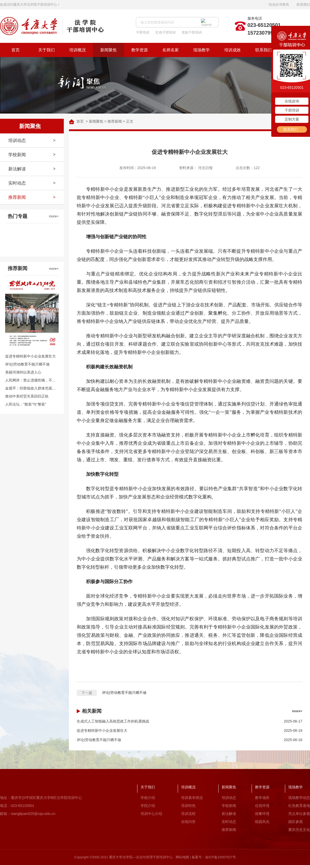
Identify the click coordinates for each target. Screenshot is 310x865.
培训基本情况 (192, 798)
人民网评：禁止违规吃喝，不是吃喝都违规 (32, 380)
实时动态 (17, 183)
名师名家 (170, 50)
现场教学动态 (299, 798)
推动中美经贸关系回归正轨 (27, 396)
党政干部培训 (192, 32)
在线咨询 (292, 101)
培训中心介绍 (151, 814)
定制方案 (292, 119)
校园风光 (262, 822)
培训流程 (188, 814)
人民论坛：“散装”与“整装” (25, 404)
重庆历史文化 (299, 830)
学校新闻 (17, 154)
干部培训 (142, 32)
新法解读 (17, 168)
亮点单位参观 (299, 814)
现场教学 (201, 50)
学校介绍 (148, 798)
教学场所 (262, 798)
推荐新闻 (17, 197)
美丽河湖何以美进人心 (23, 372)
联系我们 (303, 4)
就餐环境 (262, 814)
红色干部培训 (166, 32)
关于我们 (46, 50)
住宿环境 (262, 806)
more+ (54, 216)
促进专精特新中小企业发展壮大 (30, 356)
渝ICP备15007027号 (220, 857)
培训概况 (77, 50)
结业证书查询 (279, 4)
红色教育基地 (299, 806)
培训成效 (232, 50)
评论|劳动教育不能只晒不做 (27, 364)
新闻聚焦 (108, 50)
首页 (15, 50)
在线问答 (188, 822)
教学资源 (139, 50)
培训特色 (188, 806)
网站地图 (182, 857)
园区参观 (295, 822)
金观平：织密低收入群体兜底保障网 (32, 388)
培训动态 (17, 140)
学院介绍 (148, 806)
